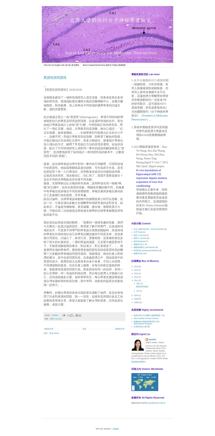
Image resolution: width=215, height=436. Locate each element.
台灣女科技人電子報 (142, 327)
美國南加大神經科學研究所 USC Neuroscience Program (146, 323)
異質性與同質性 (55, 77)
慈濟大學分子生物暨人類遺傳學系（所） (150, 315)
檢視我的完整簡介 (138, 362)
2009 (136, 299)
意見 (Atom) (54, 333)
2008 (136, 302)
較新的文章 (48, 329)
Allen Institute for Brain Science (146, 318)
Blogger (116, 429)
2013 (136, 273)
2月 (138, 291)
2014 (136, 270)
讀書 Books (138, 253)
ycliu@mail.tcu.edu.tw (156, 403)
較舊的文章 (119, 329)
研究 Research (139, 241)
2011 (136, 280)
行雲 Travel (138, 232)
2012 (136, 277)
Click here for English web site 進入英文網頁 (61, 65)
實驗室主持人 (139, 244)
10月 (138, 284)
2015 (136, 267)
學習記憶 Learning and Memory (146, 250)
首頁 (84, 329)
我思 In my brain (56, 319)
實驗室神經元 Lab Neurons (144, 247)
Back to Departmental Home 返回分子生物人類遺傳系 (104, 65)
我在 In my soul (140, 235)
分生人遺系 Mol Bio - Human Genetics (149, 229)
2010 (136, 295)
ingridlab (152, 339)
